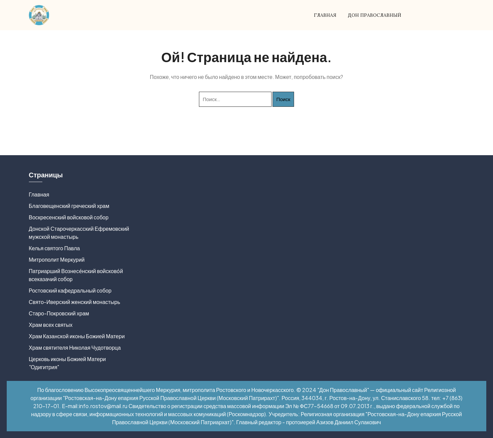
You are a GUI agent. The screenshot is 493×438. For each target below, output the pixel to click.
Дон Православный (374, 15)
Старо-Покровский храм (59, 313)
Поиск (283, 99)
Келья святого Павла (54, 248)
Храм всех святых (51, 324)
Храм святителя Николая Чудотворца (75, 347)
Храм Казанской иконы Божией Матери (77, 336)
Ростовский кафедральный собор (70, 290)
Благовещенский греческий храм (69, 205)
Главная (325, 15)
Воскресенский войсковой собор (69, 217)
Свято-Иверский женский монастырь (74, 301)
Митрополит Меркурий (57, 259)
